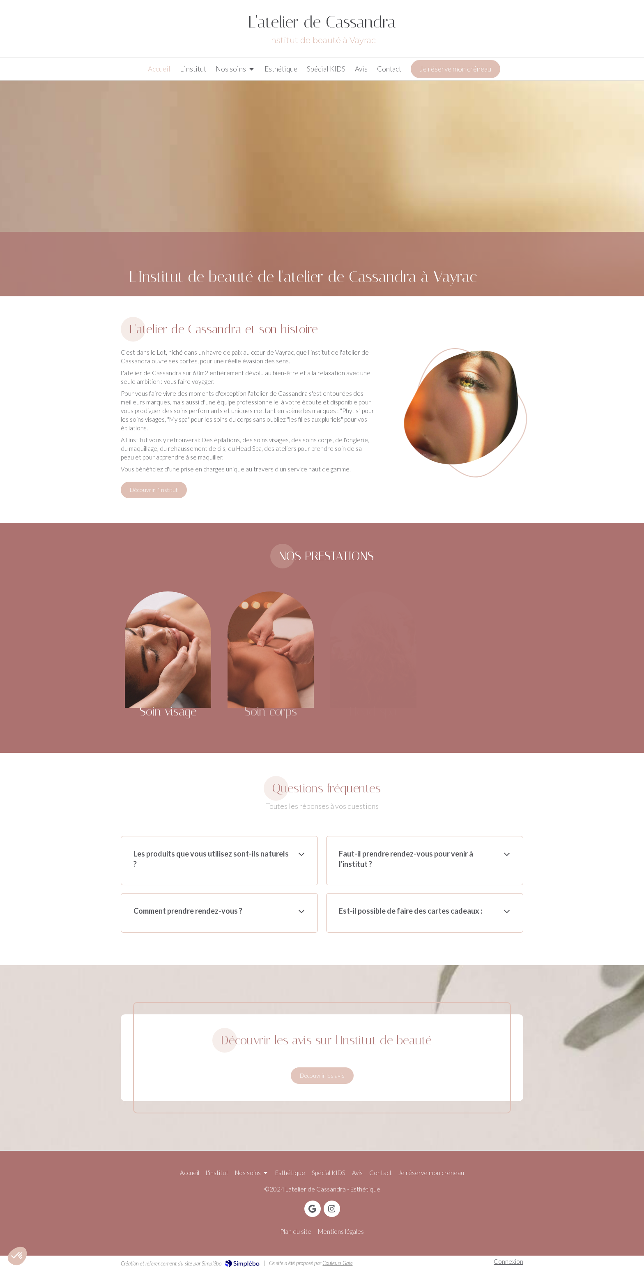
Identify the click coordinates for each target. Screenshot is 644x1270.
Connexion (508, 1261)
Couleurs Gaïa (337, 1263)
